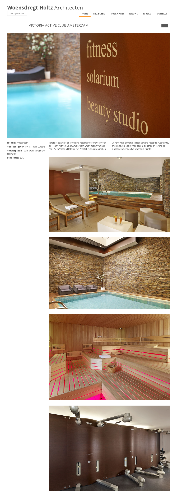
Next (166, 25)
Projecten (99, 13)
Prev (163, 25)
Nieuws (133, 13)
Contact (162, 13)
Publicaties (117, 13)
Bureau (147, 13)
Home (85, 13)
